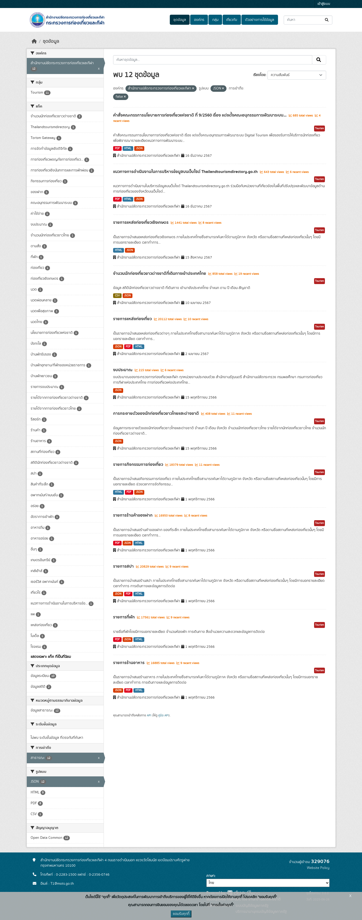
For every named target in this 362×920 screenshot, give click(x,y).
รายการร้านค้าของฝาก (133, 515)
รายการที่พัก (124, 617)
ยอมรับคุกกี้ (181, 913)
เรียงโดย (259, 75)
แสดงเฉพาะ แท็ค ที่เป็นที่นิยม (51, 656)
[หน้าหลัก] (34, 41)
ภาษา (210, 875)
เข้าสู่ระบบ (323, 4)
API (149, 715)
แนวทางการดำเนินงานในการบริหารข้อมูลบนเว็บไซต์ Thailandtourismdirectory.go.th (186, 171)
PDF (117, 148)
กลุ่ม (215, 19)
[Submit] (327, 19)
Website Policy (318, 868)
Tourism (319, 128)
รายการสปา (124, 566)
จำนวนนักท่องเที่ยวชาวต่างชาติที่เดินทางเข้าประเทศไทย (160, 273)
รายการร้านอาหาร (129, 662)
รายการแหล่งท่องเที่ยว (133, 319)
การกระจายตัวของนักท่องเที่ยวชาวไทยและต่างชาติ (156, 413)
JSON (139, 148)
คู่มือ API (163, 715)
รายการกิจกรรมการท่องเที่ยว (138, 464)
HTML (127, 148)
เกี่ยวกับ (231, 19)
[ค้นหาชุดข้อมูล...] (308, 19)
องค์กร (199, 19)
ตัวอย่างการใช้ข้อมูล (259, 19)
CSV (117, 296)
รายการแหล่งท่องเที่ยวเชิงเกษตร (141, 222)
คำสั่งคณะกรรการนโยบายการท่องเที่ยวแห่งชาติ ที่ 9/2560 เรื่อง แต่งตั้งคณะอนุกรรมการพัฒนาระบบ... (200, 115)
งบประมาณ (123, 370)
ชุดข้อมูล (179, 19)
